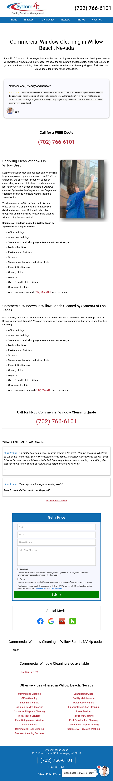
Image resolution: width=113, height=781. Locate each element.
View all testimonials (56, 490)
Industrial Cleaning (29, 692)
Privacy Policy (40, 578)
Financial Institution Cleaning (83, 696)
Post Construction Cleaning (83, 709)
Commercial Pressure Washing (83, 718)
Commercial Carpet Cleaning (84, 714)
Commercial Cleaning (29, 683)
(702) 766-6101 (93, 8)
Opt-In (22, 569)
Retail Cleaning (29, 714)
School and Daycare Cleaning (29, 701)
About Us (97, 20)
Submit (56, 584)
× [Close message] (95, 770)
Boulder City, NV (29, 661)
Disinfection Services (29, 705)
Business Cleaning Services (29, 722)
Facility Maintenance (83, 687)
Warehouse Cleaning (83, 692)
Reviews (65, 20)
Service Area (47, 20)
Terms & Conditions (55, 578)
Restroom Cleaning (84, 705)
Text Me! (24, 559)
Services (30, 21)
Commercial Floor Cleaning (29, 718)
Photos (81, 20)
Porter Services (83, 701)
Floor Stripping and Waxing (29, 709)
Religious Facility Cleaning (29, 696)
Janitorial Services (83, 683)
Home (14, 20)
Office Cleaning (29, 687)
